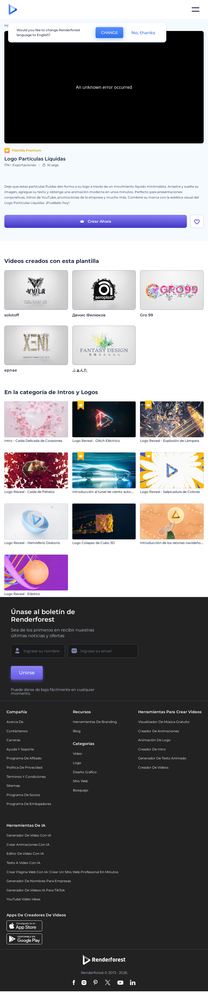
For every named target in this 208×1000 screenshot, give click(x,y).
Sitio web (80, 781)
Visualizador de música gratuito (164, 722)
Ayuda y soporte (20, 749)
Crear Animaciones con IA (28, 844)
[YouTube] (120, 983)
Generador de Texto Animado (162, 758)
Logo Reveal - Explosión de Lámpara (169, 441)
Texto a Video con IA (23, 863)
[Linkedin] (132, 983)
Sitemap (13, 786)
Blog (76, 731)
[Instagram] (84, 983)
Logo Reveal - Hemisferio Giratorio (32, 543)
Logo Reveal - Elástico (22, 594)
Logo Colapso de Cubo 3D (93, 543)
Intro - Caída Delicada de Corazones (33, 441)
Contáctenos (17, 731)
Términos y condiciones (26, 777)
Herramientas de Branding (95, 722)
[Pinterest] (95, 983)
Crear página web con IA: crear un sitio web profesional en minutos (62, 872)
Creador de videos (153, 767)
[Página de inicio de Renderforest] (13, 9)
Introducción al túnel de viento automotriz (107, 492)
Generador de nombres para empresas (38, 881)
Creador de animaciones (158, 731)
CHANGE (109, 32)
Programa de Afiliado (24, 758)
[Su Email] (103, 651)
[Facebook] (74, 983)
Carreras (13, 740)
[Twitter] (108, 983)
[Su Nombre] (38, 651)
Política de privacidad (24, 767)
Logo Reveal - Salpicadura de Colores (170, 492)
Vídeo (77, 753)
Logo (77, 763)
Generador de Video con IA (28, 835)
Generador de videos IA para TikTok (35, 890)
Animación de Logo (154, 740)
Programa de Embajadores (28, 804)
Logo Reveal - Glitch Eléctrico (96, 441)
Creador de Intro (152, 749)
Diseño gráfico (85, 772)
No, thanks (143, 32)
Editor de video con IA (25, 853)
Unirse (27, 673)
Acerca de (14, 722)
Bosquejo (80, 790)
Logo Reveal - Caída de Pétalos (29, 492)
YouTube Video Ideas (23, 899)
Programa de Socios (23, 795)
